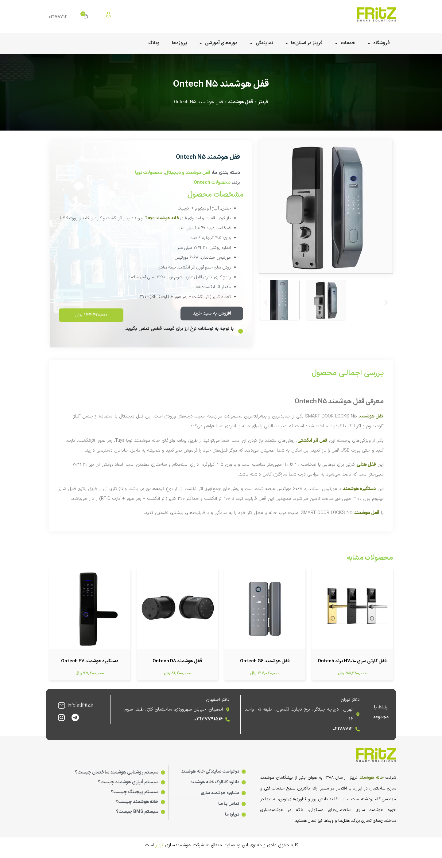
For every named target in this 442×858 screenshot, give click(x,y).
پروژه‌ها (179, 43)
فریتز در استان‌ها (304, 43)
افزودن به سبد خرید (212, 313)
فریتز (263, 102)
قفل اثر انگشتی (312, 440)
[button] (266, 302)
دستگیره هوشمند (359, 488)
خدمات (345, 43)
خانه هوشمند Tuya (162, 218)
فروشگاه (378, 43)
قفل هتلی (366, 464)
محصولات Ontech (212, 182)
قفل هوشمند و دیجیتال (188, 172)
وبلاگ (154, 43)
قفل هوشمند (240, 102)
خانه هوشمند (371, 777)
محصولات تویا (148, 172)
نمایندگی (261, 43)
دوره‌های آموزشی (218, 43)
